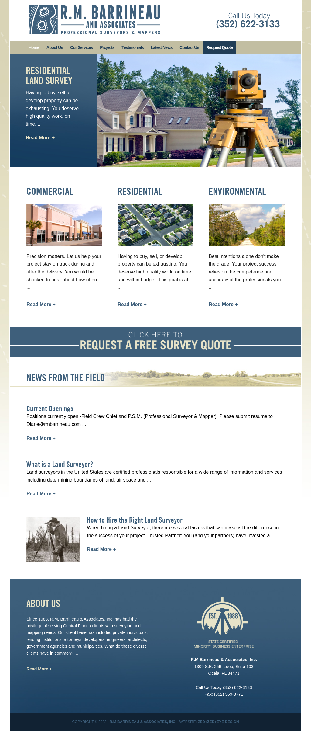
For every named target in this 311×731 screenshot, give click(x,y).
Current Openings (49, 408)
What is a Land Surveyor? (59, 464)
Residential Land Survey (49, 75)
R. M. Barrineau (94, 19)
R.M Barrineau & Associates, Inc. (143, 722)
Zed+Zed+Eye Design (218, 722)
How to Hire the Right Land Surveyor (135, 520)
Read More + (40, 137)
